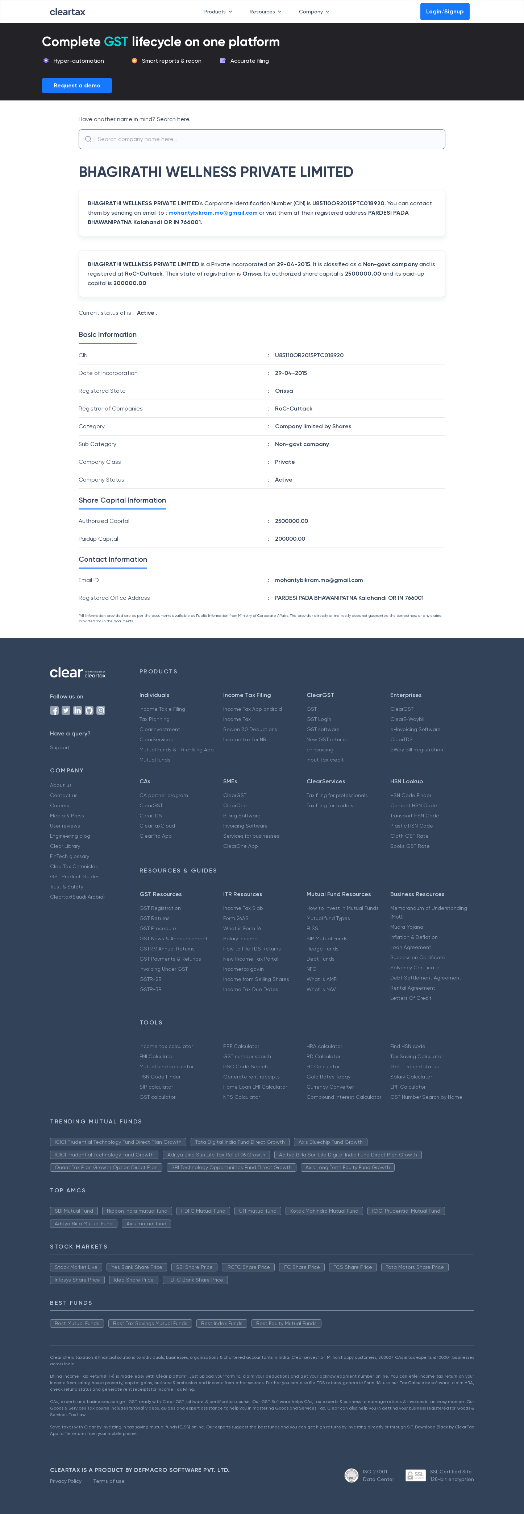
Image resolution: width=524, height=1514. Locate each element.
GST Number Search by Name (426, 1097)
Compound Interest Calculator (344, 1097)
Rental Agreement (412, 988)
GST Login (319, 719)
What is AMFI (322, 979)
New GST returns (327, 739)
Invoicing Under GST (164, 969)
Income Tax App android (252, 709)
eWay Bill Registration (416, 749)
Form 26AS (236, 918)
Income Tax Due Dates (250, 989)
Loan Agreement (410, 947)
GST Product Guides (75, 876)
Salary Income (240, 938)
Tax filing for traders (330, 805)
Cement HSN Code (413, 805)
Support (60, 747)
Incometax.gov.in (243, 969)
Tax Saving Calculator (416, 1056)
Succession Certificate (417, 957)
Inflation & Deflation (414, 937)
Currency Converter (330, 1087)
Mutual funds (155, 760)
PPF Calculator (241, 1046)
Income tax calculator (166, 1046)
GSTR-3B (151, 989)
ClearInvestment (160, 729)
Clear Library (65, 846)
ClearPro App (156, 836)
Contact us (64, 795)
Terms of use (109, 1481)
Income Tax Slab (243, 908)
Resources (267, 12)
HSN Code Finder (410, 795)
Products (219, 12)
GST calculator (157, 1097)
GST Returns (155, 918)
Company (315, 12)
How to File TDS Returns (252, 949)
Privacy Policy (66, 1481)
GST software (323, 729)
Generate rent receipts (251, 1077)
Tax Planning (155, 719)
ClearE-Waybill (407, 719)
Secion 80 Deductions (250, 729)
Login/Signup (445, 11)
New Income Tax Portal (250, 959)
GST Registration (160, 908)
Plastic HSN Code (411, 826)
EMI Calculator (157, 1056)
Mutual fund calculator (167, 1066)
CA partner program (164, 795)
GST (312, 709)
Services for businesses (251, 836)
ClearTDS (401, 739)
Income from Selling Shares (256, 979)
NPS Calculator (241, 1097)
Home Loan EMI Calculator (255, 1087)
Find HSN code (407, 1046)
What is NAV (321, 989)
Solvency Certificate (415, 967)
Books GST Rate (410, 846)
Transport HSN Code (414, 815)
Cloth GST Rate (409, 836)
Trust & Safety (66, 887)
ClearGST (401, 709)
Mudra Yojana (406, 927)
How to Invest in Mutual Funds (343, 908)
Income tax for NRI (245, 739)
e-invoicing (320, 749)
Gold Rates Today (328, 1077)
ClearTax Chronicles (74, 866)
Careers (59, 805)
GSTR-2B (151, 979)
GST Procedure (158, 928)
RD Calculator (323, 1056)
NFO (312, 969)
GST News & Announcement (174, 938)
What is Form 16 (242, 928)
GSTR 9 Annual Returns (167, 949)
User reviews (65, 826)
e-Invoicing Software (415, 729)
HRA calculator (324, 1046)
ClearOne (235, 805)
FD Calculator (323, 1066)
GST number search (247, 1056)
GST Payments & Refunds (170, 959)
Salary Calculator (411, 1077)
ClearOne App (240, 846)
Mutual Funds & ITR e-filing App (177, 749)
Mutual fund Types (328, 918)
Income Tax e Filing (162, 709)
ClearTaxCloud (157, 826)
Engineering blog (70, 836)
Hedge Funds (322, 949)
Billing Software (242, 815)
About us (61, 785)
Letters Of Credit (411, 998)
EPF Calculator (407, 1087)
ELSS (312, 928)
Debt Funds (320, 959)
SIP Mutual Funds (327, 938)
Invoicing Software (245, 826)
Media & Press (67, 815)
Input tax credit (325, 760)
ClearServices (156, 739)
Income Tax (237, 719)
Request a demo (77, 85)
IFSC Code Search (245, 1066)
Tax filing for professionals (337, 795)
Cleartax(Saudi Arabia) (77, 897)
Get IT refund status (414, 1066)
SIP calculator (156, 1087)
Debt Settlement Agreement (425, 978)
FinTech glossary (69, 856)
